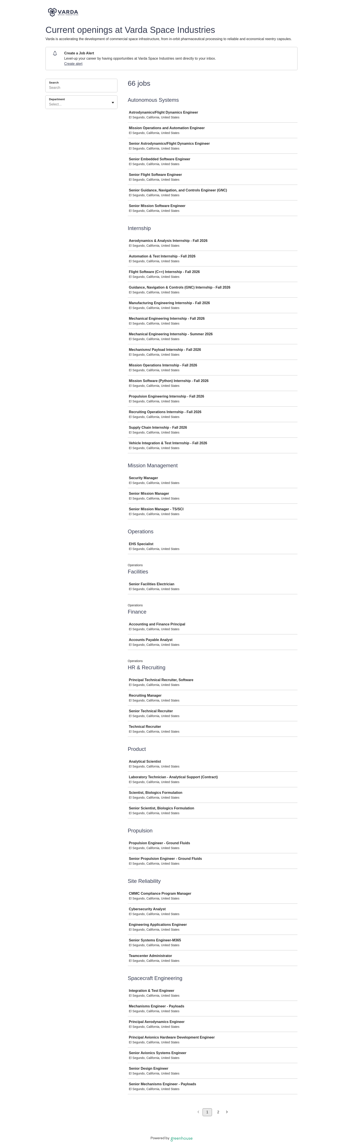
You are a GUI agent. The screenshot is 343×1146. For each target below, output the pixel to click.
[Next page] (227, 1112)
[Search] (81, 88)
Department (57, 99)
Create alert (73, 64)
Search (54, 82)
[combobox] (49, 104)
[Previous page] (198, 1112)
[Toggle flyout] (113, 102)
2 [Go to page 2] (218, 1112)
